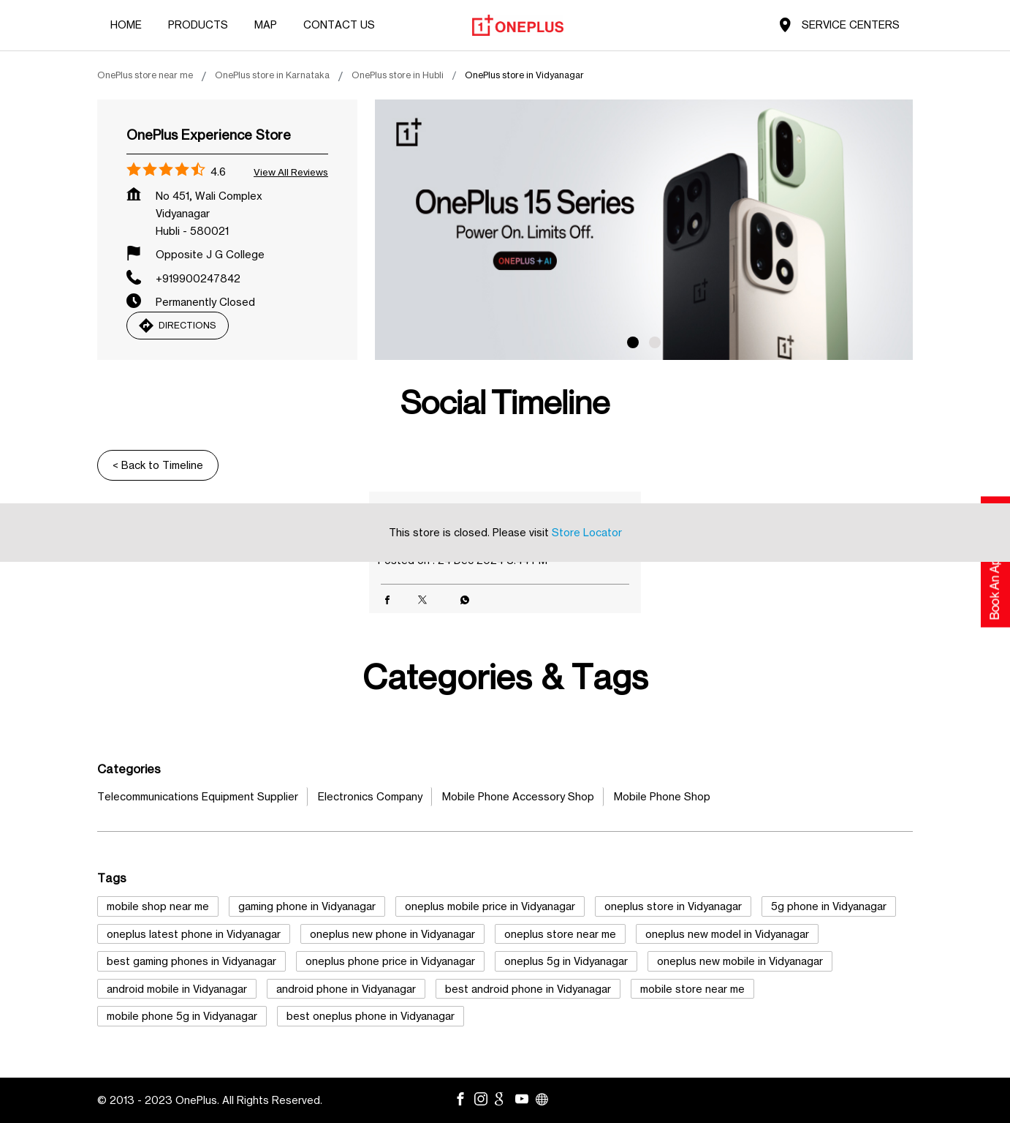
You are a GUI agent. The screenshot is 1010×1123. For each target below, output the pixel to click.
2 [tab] (655, 342)
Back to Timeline (158, 465)
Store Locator (587, 532)
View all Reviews (291, 172)
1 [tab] (633, 342)
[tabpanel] (644, 229)
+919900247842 (198, 278)
